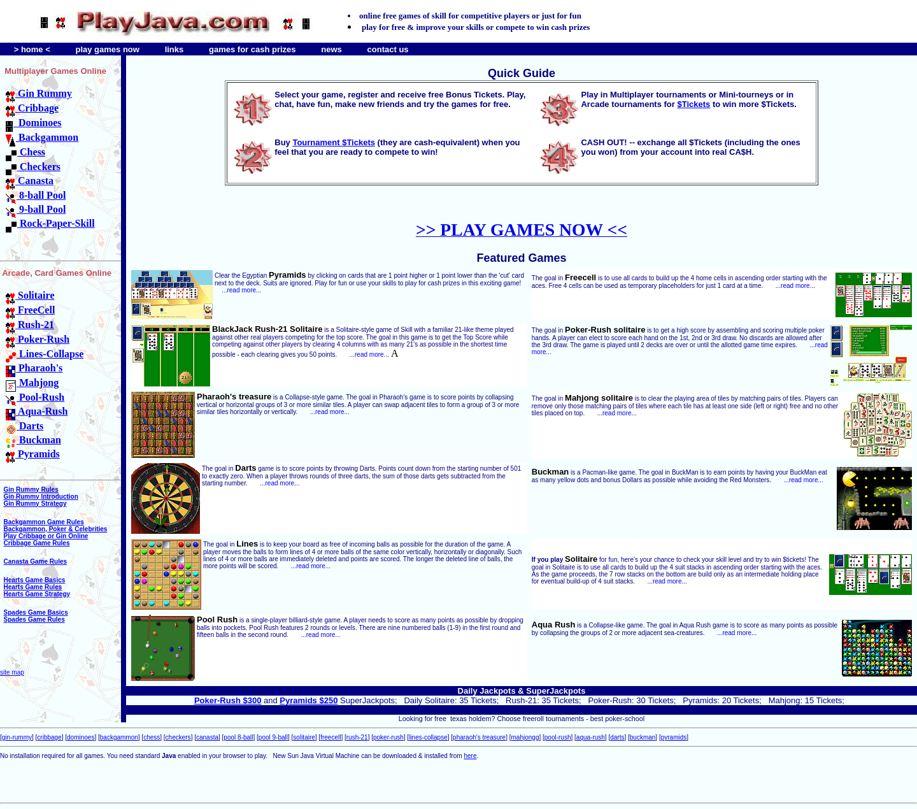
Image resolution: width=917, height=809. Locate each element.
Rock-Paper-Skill (50, 223)
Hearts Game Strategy (37, 594)
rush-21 (357, 737)
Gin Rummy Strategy (35, 503)
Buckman (33, 439)
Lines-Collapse (44, 353)
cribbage (49, 737)
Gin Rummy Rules (31, 489)
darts (617, 737)
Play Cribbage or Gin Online (46, 536)
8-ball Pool (36, 195)
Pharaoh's (34, 367)
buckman (643, 737)
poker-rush (388, 737)
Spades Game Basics (36, 612)
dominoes (80, 737)
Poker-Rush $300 (228, 700)
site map (12, 672)
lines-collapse (428, 737)
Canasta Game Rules (36, 561)
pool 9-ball (273, 737)
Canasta (29, 180)
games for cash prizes (252, 49)
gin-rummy (17, 737)
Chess (25, 152)
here (470, 755)
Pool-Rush (35, 397)
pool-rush (557, 737)
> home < (32, 49)
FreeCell (30, 309)
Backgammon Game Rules (44, 522)
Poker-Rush (37, 339)
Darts (24, 425)
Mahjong (32, 382)
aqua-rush (590, 737)
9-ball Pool (36, 209)
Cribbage (32, 108)
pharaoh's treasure (479, 737)
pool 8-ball (238, 737)
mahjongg (525, 737)
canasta (207, 737)
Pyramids (33, 453)
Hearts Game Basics (35, 579)
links (174, 49)
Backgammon (42, 137)
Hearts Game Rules (33, 587)
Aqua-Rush (37, 411)
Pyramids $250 (309, 700)
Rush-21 (30, 324)
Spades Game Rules (34, 619)
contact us (388, 49)
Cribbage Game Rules (37, 543)
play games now (107, 49)
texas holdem (470, 718)
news (331, 49)
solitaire (304, 737)
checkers (178, 737)
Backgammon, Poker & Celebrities (56, 529)
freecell (330, 737)
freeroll (533, 718)
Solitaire (30, 295)
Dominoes (34, 122)
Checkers (33, 166)
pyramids (674, 737)
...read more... (241, 290)
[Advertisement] (149, 778)
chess (151, 737)
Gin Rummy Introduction (41, 496)
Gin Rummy (39, 93)
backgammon (119, 737)
